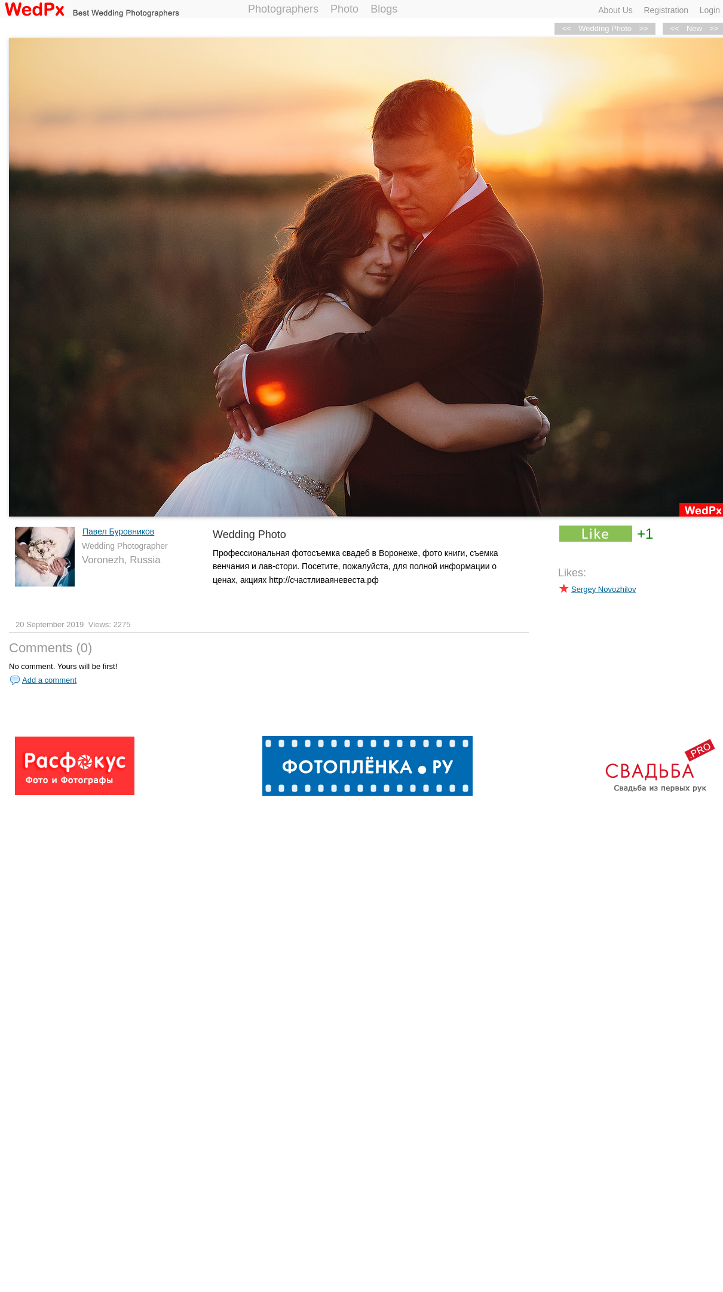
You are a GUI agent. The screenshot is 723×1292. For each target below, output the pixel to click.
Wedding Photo (605, 28)
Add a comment (49, 680)
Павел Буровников (118, 531)
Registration (666, 10)
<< (674, 28)
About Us (615, 10)
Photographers (283, 9)
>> (643, 28)
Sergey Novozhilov (603, 589)
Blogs (383, 9)
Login (710, 10)
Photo (344, 9)
